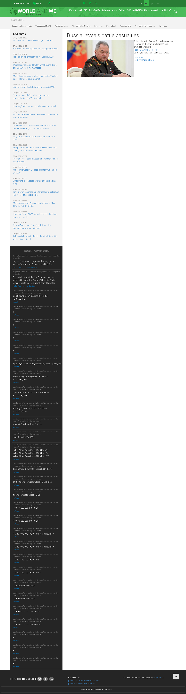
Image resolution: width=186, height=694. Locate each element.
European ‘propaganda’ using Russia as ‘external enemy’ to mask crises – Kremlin (35, 149)
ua (158, 3)
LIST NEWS (19, 33)
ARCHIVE (166, 10)
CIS (85, 10)
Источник (138, 57)
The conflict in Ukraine (81, 26)
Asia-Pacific (94, 10)
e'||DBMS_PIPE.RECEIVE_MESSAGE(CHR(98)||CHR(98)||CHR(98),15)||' (43, 363)
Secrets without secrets (22, 26)
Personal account (22, 3)
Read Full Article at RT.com (145, 49)
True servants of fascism (145, 26)
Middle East (111, 26)
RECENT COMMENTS (36, 250)
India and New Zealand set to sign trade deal (33, 40)
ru (141, 3)
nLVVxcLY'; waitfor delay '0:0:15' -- (27, 424)
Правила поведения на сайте (80, 683)
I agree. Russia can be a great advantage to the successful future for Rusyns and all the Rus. (34, 263)
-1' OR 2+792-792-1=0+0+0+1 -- (27, 572)
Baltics (122, 10)
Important (163, 26)
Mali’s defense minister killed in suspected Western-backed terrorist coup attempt (36, 77)
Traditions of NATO (43, 26)
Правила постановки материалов (83, 680)
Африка (106, 10)
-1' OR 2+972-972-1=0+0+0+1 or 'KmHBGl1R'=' (33, 546)
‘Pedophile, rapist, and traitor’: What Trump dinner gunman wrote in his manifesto (35, 66)
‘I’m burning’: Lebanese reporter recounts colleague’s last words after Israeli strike (36, 193)
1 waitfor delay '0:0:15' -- (23, 437)
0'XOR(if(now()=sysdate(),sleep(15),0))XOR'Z (32, 481)
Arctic (114, 10)
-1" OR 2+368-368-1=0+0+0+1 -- (27, 520)
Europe (72, 10)
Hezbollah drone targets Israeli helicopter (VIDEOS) (35, 48)
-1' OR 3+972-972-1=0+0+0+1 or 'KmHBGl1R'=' (33, 533)
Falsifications (125, 26)
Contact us (159, 677)
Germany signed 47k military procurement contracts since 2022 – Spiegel (32, 96)
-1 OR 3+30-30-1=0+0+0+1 (24, 598)
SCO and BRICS (135, 10)
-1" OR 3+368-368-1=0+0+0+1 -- (27, 507)
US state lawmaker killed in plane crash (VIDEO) (34, 87)
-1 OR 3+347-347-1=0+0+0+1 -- (26, 611)
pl (152, 3)
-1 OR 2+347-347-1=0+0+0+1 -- (26, 624)
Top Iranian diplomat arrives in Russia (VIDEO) (33, 56)
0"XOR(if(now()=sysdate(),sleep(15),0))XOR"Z (32, 469)
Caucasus (98, 26)
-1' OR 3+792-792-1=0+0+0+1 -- (27, 559)
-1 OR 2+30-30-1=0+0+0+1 (24, 585)
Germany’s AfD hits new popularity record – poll (34, 106)
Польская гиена (61, 26)
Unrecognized (151, 10)
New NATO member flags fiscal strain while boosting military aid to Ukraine (32, 226)
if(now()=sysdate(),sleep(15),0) (26, 494)
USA (80, 10)
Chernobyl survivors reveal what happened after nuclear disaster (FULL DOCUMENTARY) (34, 127)
